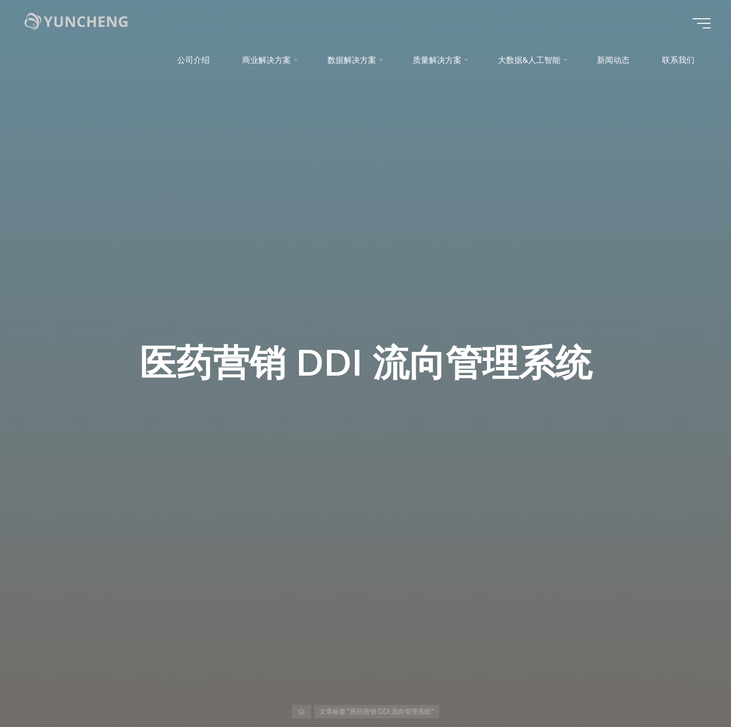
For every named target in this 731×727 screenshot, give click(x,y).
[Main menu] (701, 23)
